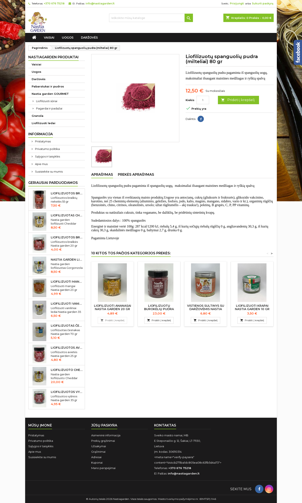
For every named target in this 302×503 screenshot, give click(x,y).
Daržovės (89, 37)
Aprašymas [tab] (102, 175)
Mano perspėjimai (103, 468)
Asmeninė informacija (105, 435)
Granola (37, 115)
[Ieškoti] (151, 18)
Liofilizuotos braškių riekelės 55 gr (67, 193)
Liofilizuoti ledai (43, 123)
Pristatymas (42, 141)
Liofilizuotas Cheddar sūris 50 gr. (67, 215)
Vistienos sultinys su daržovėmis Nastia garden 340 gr (205, 309)
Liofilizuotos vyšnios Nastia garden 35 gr (67, 392)
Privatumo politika (47, 149)
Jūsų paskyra (104, 425)
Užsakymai (98, 446)
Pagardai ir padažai (49, 108)
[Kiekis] (203, 100)
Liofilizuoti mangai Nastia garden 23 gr (67, 281)
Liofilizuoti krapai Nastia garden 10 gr (252, 307)
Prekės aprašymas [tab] (136, 175)
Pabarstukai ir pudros (48, 86)
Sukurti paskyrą (262, 3)
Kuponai (97, 462)
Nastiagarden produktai (53, 57)
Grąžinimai (98, 451)
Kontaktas (165, 425)
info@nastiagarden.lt (100, 3)
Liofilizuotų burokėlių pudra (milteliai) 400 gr (159, 309)
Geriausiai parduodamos (53, 183)
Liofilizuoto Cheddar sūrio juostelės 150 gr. (67, 370)
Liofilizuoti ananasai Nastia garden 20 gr (112, 307)
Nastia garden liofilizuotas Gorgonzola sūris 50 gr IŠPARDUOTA (67, 259)
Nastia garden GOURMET (50, 93)
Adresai (96, 457)
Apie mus (41, 164)
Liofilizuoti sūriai (46, 101)
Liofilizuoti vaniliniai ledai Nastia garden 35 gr (67, 303)
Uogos (67, 37)
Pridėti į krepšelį (238, 100)
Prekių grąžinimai (103, 440)
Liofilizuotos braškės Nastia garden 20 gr (67, 237)
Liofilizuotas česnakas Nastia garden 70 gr (67, 325)
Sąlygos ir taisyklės (47, 156)
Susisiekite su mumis (48, 171)
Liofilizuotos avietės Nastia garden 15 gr (67, 347)
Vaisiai (49, 37)
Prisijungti (237, 3)
